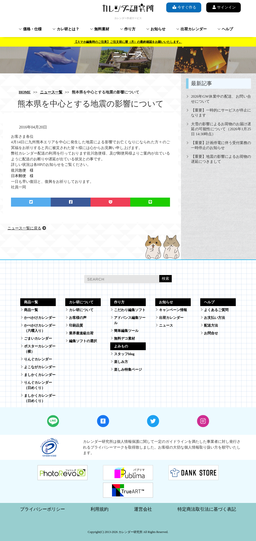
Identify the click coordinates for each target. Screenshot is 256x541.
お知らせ (158, 29)
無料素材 (101, 29)
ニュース (166, 325)
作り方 (130, 29)
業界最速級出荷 (81, 333)
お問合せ (211, 333)
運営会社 (143, 509)
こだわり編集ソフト (130, 310)
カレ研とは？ (68, 29)
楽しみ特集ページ (128, 369)
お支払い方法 (214, 318)
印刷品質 (76, 325)
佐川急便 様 (22, 170)
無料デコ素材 (124, 338)
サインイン (223, 7)
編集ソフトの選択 (83, 341)
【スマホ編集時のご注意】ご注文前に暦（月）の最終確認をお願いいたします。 (128, 42)
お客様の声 (77, 318)
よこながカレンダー (40, 367)
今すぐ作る (183, 7)
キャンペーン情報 (173, 310)
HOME (25, 92)
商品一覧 (31, 310)
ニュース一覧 (51, 92)
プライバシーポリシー (42, 509)
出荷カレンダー (193, 29)
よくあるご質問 (216, 310)
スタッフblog (124, 354)
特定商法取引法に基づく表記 (207, 509)
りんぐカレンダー (38, 359)
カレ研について (81, 310)
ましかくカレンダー (40, 375)
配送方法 (211, 325)
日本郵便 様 (22, 176)
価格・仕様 (32, 29)
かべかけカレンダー (40, 318)
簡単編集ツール (126, 331)
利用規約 (99, 509)
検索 (165, 278)
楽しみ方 (121, 362)
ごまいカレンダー (38, 338)
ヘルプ (227, 29)
